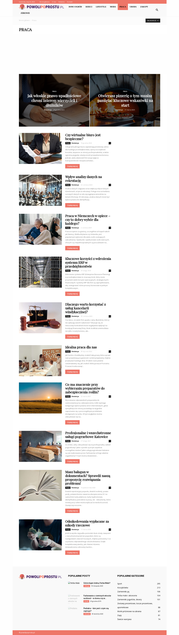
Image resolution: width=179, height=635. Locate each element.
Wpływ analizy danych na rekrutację (83, 178)
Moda (113, 7)
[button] (157, 10)
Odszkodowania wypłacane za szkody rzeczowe (87, 523)
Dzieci (89, 7)
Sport (119, 583)
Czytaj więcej (72, 166)
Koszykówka (122, 587)
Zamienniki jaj (123, 591)
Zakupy (144, 7)
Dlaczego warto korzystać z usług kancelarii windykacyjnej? (85, 308)
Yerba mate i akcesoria (127, 595)
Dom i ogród (75, 7)
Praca (123, 7)
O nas (54, 2)
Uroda (133, 7)
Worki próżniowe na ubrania (129, 611)
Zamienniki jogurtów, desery (129, 599)
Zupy (119, 615)
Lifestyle (101, 7)
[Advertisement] (89, 54)
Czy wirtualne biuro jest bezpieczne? (83, 137)
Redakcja (48, 110)
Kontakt (69, 2)
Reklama (61, 2)
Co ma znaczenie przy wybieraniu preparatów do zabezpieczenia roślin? (85, 388)
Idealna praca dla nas (81, 347)
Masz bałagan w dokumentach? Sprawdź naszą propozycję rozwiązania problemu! (87, 477)
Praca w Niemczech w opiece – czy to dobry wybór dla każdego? (87, 220)
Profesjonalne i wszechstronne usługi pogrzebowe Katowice (88, 435)
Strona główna (44, 2)
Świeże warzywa (124, 619)
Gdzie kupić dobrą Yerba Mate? (96, 583)
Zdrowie (25, 13)
